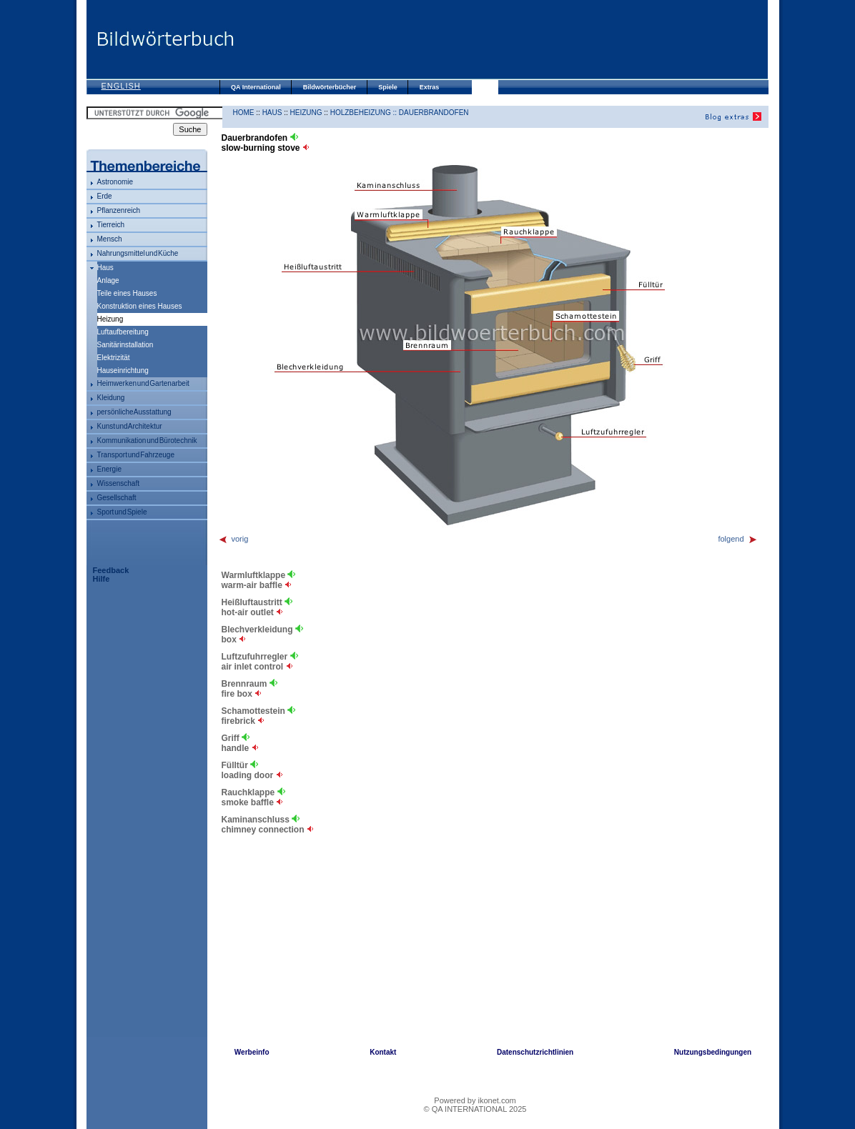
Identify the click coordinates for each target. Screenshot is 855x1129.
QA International (256, 87)
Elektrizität (113, 358)
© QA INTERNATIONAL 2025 (475, 1109)
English (121, 85)
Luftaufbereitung (123, 332)
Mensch (109, 239)
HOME (243, 112)
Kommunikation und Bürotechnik (147, 440)
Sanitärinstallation (125, 345)
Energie (109, 469)
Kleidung (111, 398)
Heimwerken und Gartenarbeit (143, 383)
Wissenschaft (118, 483)
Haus (105, 268)
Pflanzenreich (119, 210)
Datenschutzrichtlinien (535, 1052)
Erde (104, 196)
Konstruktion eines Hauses (139, 306)
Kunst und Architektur (129, 426)
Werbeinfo (252, 1052)
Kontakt (383, 1052)
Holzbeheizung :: (364, 112)
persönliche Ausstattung (134, 412)
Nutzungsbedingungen (712, 1052)
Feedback (111, 570)
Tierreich (111, 225)
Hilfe (101, 579)
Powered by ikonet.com (474, 1100)
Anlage (108, 280)
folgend (737, 538)
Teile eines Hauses (127, 293)
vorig (233, 538)
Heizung (306, 112)
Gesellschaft (117, 498)
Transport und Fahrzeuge (135, 455)
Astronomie (115, 182)
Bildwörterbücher (330, 87)
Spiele (387, 87)
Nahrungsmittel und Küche (138, 253)
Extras (430, 87)
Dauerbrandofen (434, 112)
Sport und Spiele (122, 512)
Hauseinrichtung (123, 370)
